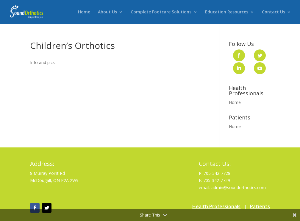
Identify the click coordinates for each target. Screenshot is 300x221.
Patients (260, 206)
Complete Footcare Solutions (161, 12)
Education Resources (226, 12)
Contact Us (273, 12)
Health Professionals (216, 206)
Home (84, 12)
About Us (107, 12)
